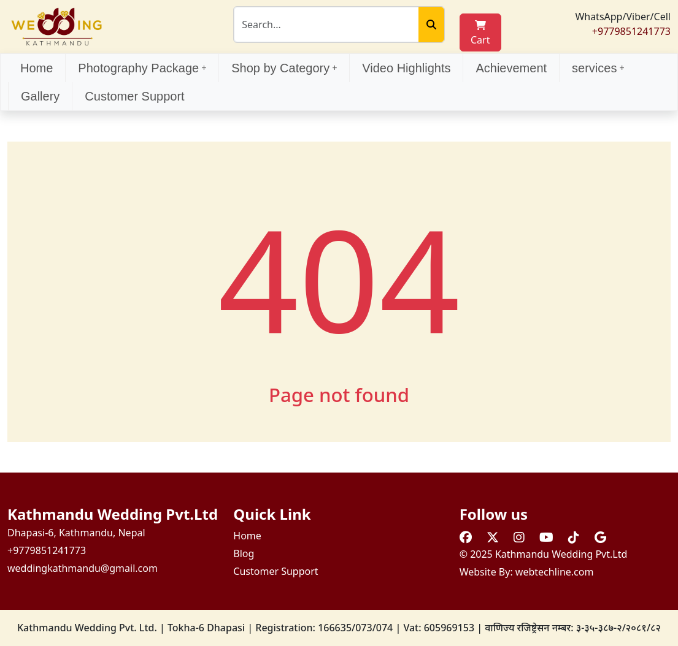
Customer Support (134, 96)
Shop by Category (284, 68)
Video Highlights (406, 68)
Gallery (40, 96)
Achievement (511, 68)
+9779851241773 (631, 31)
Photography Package (142, 68)
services (598, 68)
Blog (243, 553)
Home (36, 68)
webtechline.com (554, 572)
